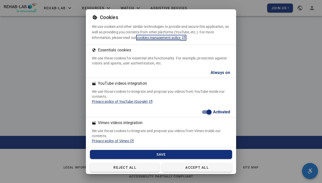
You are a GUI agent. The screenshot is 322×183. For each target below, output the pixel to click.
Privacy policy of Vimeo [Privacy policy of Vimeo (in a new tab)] (113, 141)
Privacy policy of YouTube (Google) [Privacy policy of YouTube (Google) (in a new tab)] (122, 102)
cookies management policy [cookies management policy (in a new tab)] (161, 38)
